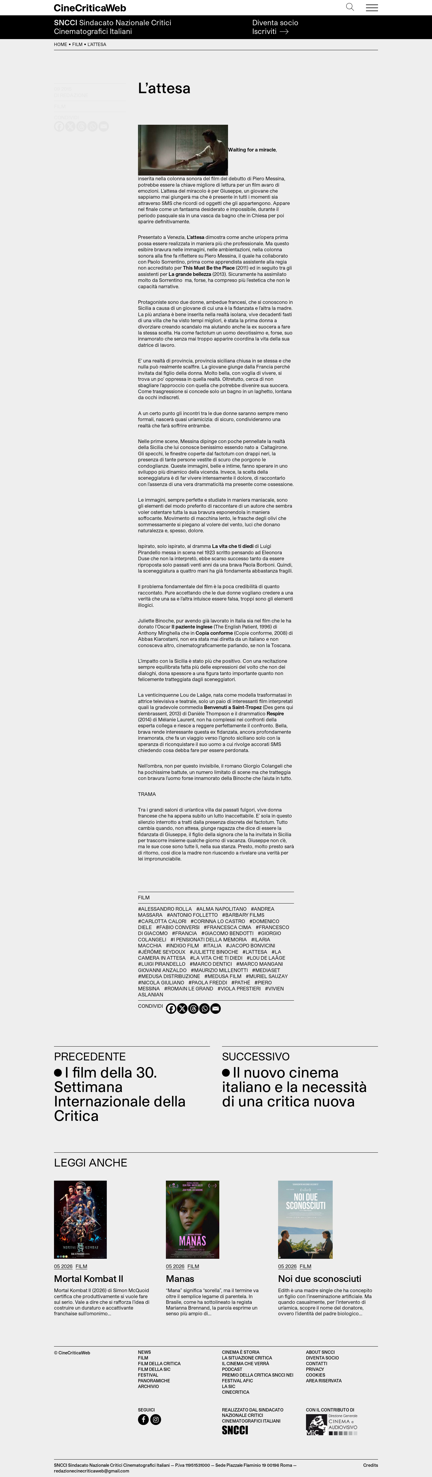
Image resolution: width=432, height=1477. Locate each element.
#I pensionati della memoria (208, 939)
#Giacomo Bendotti (227, 933)
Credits (370, 1465)
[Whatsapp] (204, 1008)
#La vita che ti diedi (216, 958)
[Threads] (193, 1008)
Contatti (316, 1363)
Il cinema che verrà (245, 1363)
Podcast (232, 1369)
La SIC (228, 1386)
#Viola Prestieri (239, 988)
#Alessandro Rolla (165, 909)
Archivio (148, 1386)
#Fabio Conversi (178, 927)
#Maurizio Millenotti (219, 970)
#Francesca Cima (227, 927)
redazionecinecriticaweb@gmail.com (91, 1470)
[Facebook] (171, 1008)
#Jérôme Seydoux (161, 952)
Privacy (315, 1369)
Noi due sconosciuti (320, 1278)
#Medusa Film (223, 976)
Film (77, 44)
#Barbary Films (243, 915)
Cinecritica (235, 1392)
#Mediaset (266, 970)
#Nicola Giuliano (161, 982)
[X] (182, 1008)
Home (60, 44)
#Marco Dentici (211, 964)
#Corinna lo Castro (217, 921)
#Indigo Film (182, 945)
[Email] (215, 1008)
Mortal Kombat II (88, 1278)
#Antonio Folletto (192, 915)
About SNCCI (320, 1352)
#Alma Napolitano (221, 909)
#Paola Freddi (207, 982)
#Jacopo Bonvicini (250, 945)
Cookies (315, 1375)
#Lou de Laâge (266, 958)
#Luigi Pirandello (161, 964)
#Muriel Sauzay (267, 976)
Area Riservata (324, 1380)
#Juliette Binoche (214, 952)
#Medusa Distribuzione (169, 976)
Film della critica (159, 1363)
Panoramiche (154, 1380)
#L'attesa (254, 952)
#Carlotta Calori (162, 921)
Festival (148, 1375)
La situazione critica (247, 1357)
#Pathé (240, 982)
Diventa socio (275, 26)
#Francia (184, 933)
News (144, 1352)
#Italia (212, 945)
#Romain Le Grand (188, 988)
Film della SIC (154, 1369)
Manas (180, 1278)
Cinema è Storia (241, 1352)
